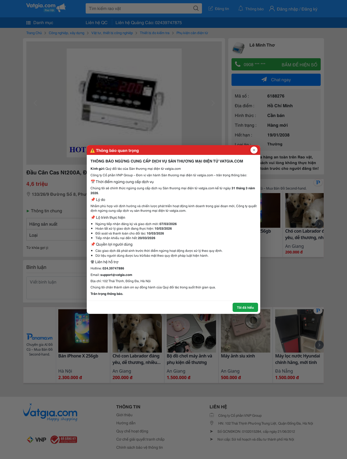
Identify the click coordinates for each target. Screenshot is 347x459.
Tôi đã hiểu (245, 307)
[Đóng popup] (254, 150)
